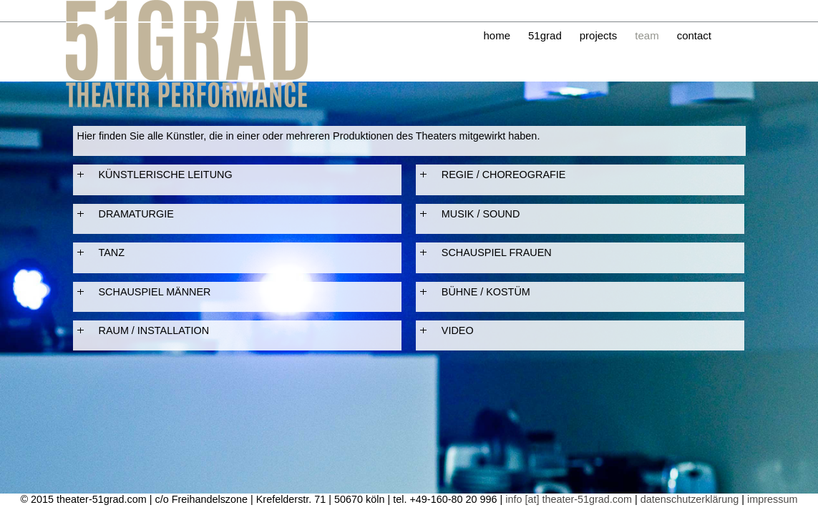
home (497, 35)
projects (599, 35)
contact (694, 35)
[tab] (237, 174)
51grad (545, 35)
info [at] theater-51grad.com (568, 499)
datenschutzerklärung (690, 499)
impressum (772, 499)
